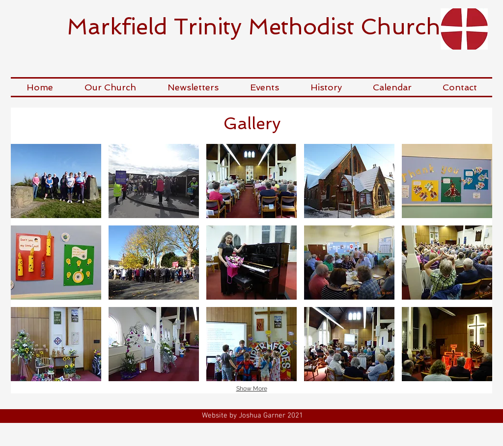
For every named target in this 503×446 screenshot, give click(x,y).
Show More (251, 388)
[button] (110, 87)
